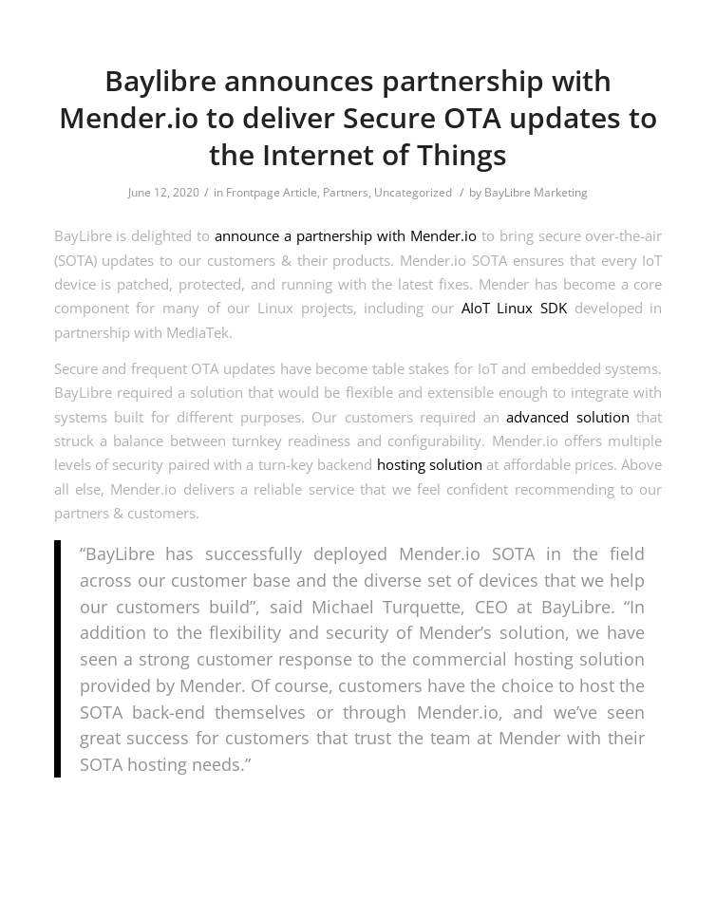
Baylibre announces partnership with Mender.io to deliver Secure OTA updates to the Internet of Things (358, 117)
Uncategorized (413, 192)
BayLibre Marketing (536, 192)
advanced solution (568, 416)
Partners (345, 192)
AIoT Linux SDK (514, 307)
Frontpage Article (271, 192)
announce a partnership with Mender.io (346, 235)
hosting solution (429, 464)
